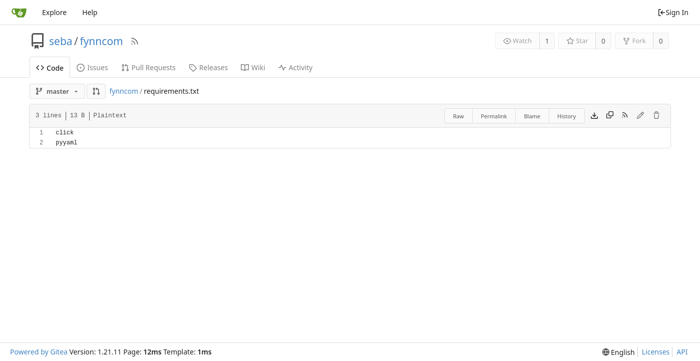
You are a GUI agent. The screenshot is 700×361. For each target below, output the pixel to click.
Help (90, 12)
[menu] (618, 352)
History (566, 116)
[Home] (19, 13)
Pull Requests (148, 67)
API (681, 351)
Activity (295, 67)
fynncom (101, 41)
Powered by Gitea (39, 351)
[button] (96, 91)
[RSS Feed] (134, 41)
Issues (92, 67)
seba (61, 41)
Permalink (494, 116)
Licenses (656, 351)
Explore (54, 12)
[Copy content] (609, 115)
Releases (208, 67)
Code (50, 68)
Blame (532, 116)
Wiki (253, 67)
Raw (458, 116)
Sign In (672, 12)
